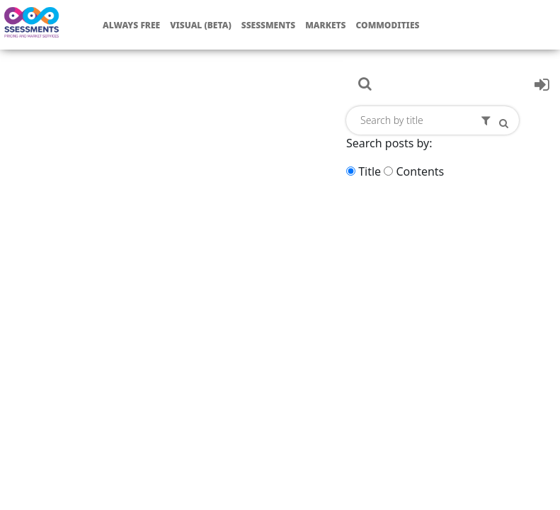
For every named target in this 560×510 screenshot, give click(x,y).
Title (369, 171)
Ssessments (268, 25)
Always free (131, 25)
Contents (420, 171)
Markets (325, 25)
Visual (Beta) (201, 25)
